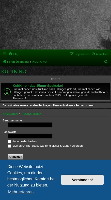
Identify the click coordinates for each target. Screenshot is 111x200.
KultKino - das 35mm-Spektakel (38, 86)
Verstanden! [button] (82, 180)
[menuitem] (13, 54)
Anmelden (10, 113)
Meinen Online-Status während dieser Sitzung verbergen (45, 145)
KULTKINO (13, 71)
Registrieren (32, 113)
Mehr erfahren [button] (21, 192)
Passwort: (9, 131)
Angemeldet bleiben (22, 141)
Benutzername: (13, 120)
